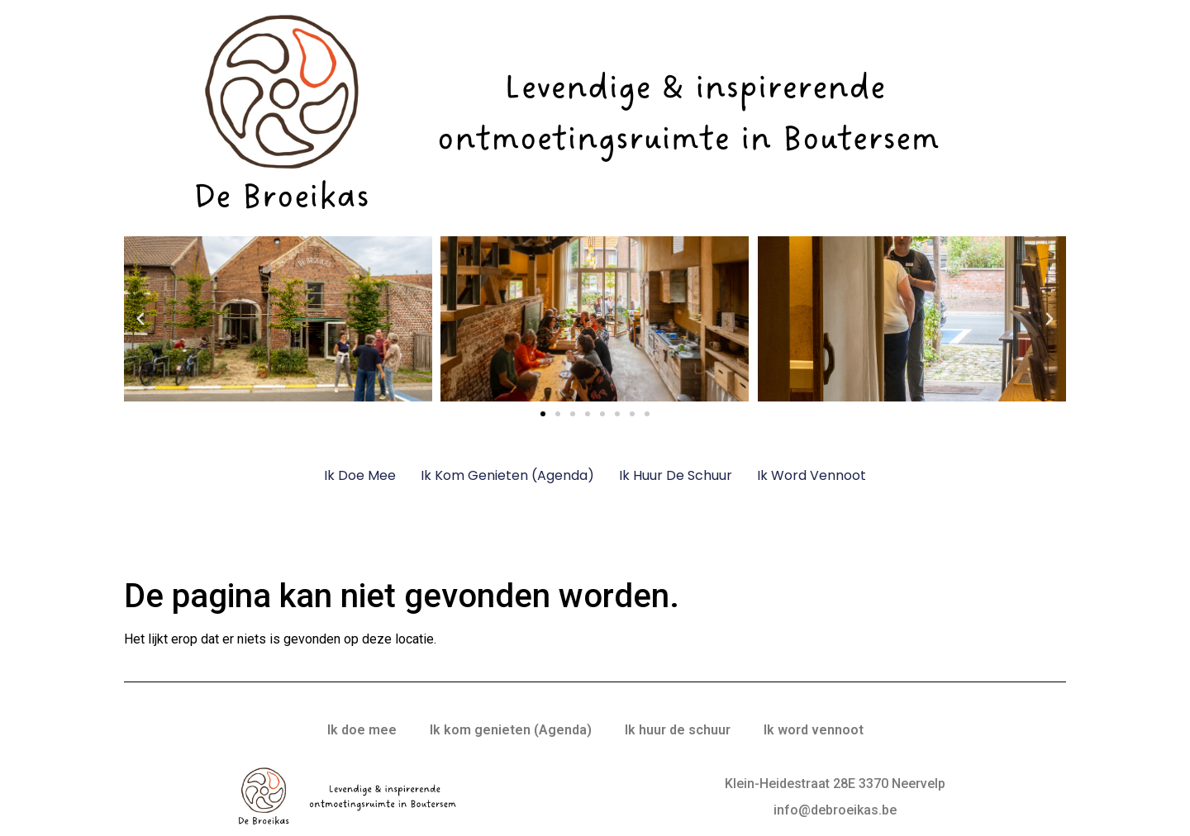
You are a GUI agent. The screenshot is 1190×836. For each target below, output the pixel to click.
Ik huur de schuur (675, 475)
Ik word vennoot (811, 475)
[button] (140, 319)
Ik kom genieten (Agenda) (507, 475)
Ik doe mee (360, 475)
